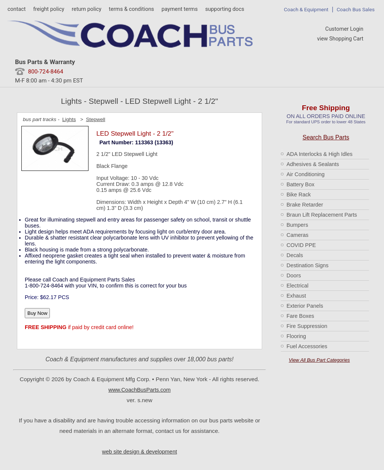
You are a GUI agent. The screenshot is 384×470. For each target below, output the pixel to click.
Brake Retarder (304, 205)
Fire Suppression (306, 326)
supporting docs (224, 9)
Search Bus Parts (326, 137)
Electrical (297, 286)
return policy (86, 9)
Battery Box (300, 184)
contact (17, 9)
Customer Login (344, 29)
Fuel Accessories (306, 346)
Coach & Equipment (306, 9)
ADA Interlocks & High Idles (319, 154)
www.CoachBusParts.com (139, 390)
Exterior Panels (304, 306)
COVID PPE (301, 245)
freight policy (48, 9)
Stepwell (95, 119)
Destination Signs (307, 265)
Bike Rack (298, 195)
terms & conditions (131, 9)
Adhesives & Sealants (312, 164)
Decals (294, 255)
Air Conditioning (305, 174)
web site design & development (139, 452)
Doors (293, 275)
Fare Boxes (300, 316)
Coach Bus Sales (356, 9)
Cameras (297, 235)
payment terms (180, 9)
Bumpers (297, 225)
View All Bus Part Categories (319, 360)
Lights (69, 119)
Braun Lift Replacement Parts (321, 215)
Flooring (296, 336)
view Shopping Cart (340, 39)
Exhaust (296, 296)
